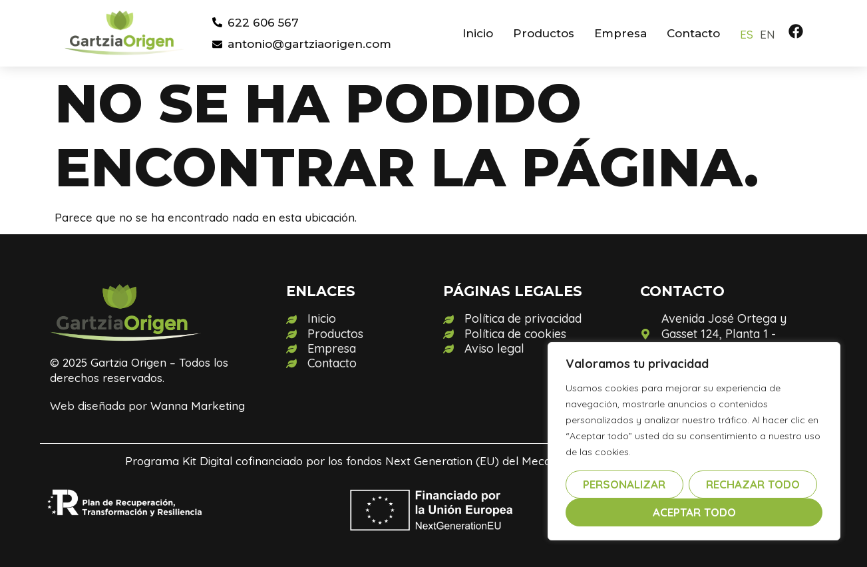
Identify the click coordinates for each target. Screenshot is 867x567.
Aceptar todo (694, 512)
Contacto (693, 33)
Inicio (477, 33)
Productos (543, 33)
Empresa (620, 33)
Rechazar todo (753, 484)
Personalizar (624, 484)
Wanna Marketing (197, 406)
